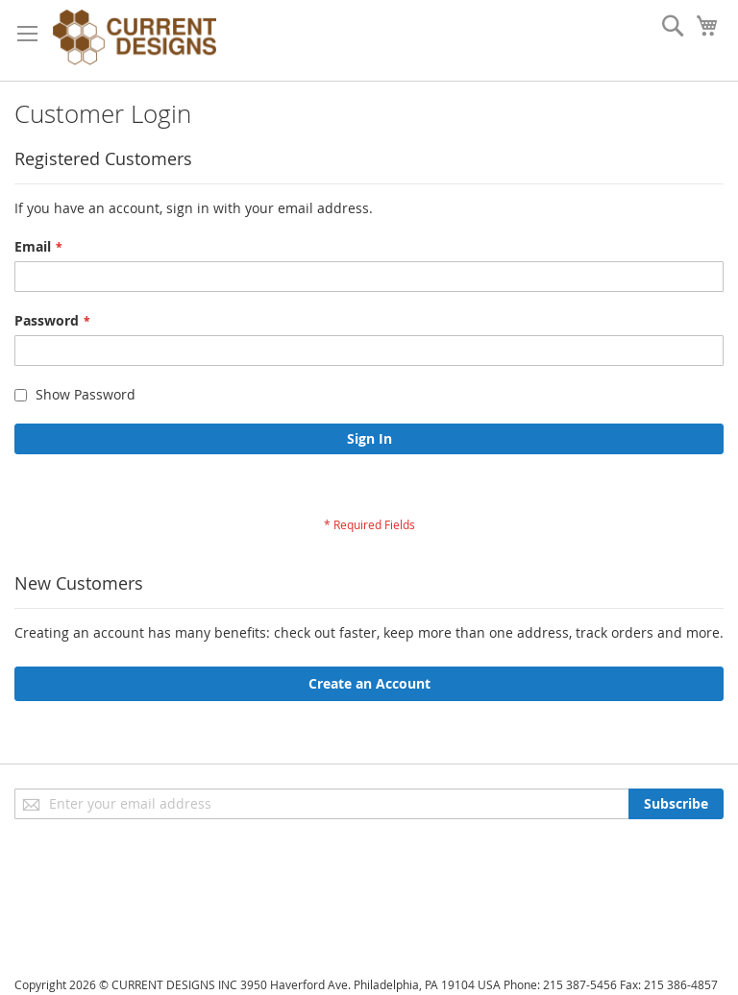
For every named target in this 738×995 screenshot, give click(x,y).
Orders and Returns (78, 920)
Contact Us (49, 947)
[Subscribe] (676, 804)
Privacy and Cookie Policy (94, 867)
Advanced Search (70, 894)
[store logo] (134, 40)
